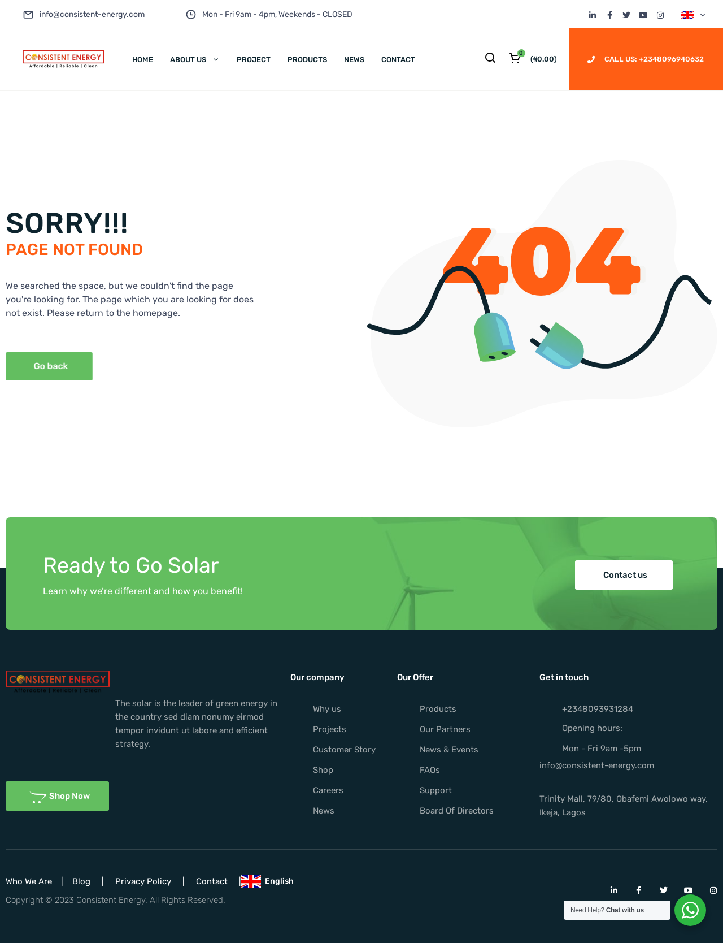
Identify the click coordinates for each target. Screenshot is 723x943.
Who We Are (29, 881)
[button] (624, 575)
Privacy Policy (143, 881)
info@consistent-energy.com (92, 14)
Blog (81, 881)
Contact (212, 881)
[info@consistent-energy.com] (28, 14)
